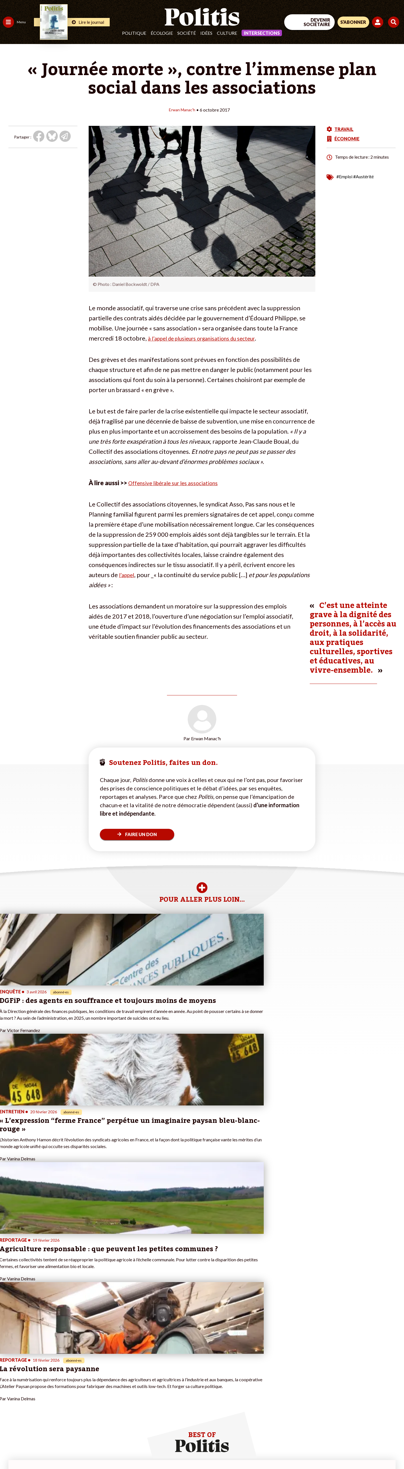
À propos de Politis (64, 1391)
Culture (227, 33)
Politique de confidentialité (166, 1449)
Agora (8, 1356)
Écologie (162, 33)
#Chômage (101, 1379)
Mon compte (58, 1397)
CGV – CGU (122, 1449)
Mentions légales (40, 1449)
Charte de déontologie (84, 1449)
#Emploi (344, 176)
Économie (32, 1361)
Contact (11, 1449)
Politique (134, 33)
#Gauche (100, 1367)
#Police (98, 1361)
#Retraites (101, 1373)
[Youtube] (368, 1422)
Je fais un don (59, 1361)
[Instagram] (386, 1422)
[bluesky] (350, 1422)
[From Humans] (339, 1436)
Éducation (32, 1367)
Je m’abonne (58, 1373)
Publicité (206, 1449)
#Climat (98, 1356)
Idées (206, 33)
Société (186, 33)
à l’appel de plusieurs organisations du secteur (210, 338)
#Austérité (363, 176)
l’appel (128, 574)
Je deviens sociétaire (65, 1367)
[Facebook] (333, 1422)
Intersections (262, 33)
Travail (29, 1356)
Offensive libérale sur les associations (179, 482)
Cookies (229, 1449)
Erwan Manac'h (182, 109)
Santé (29, 1373)
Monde (9, 1391)
